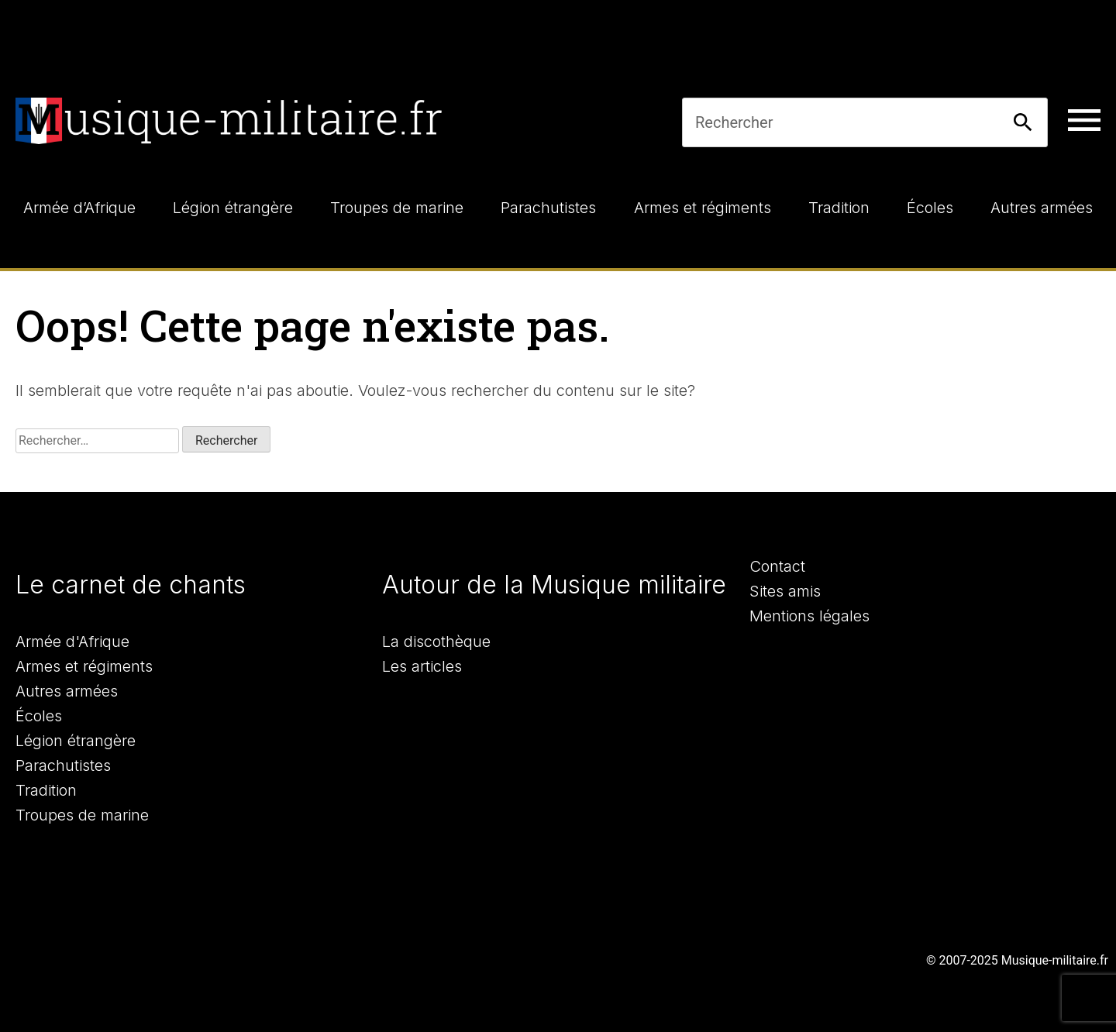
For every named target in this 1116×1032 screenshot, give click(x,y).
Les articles (422, 666)
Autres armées (67, 691)
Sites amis (785, 591)
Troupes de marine (82, 815)
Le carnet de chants (131, 584)
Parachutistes (63, 765)
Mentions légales (809, 616)
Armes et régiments (84, 666)
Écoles (39, 716)
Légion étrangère (76, 740)
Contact (777, 566)
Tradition (46, 790)
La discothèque (436, 641)
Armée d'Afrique (72, 641)
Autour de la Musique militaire (554, 584)
